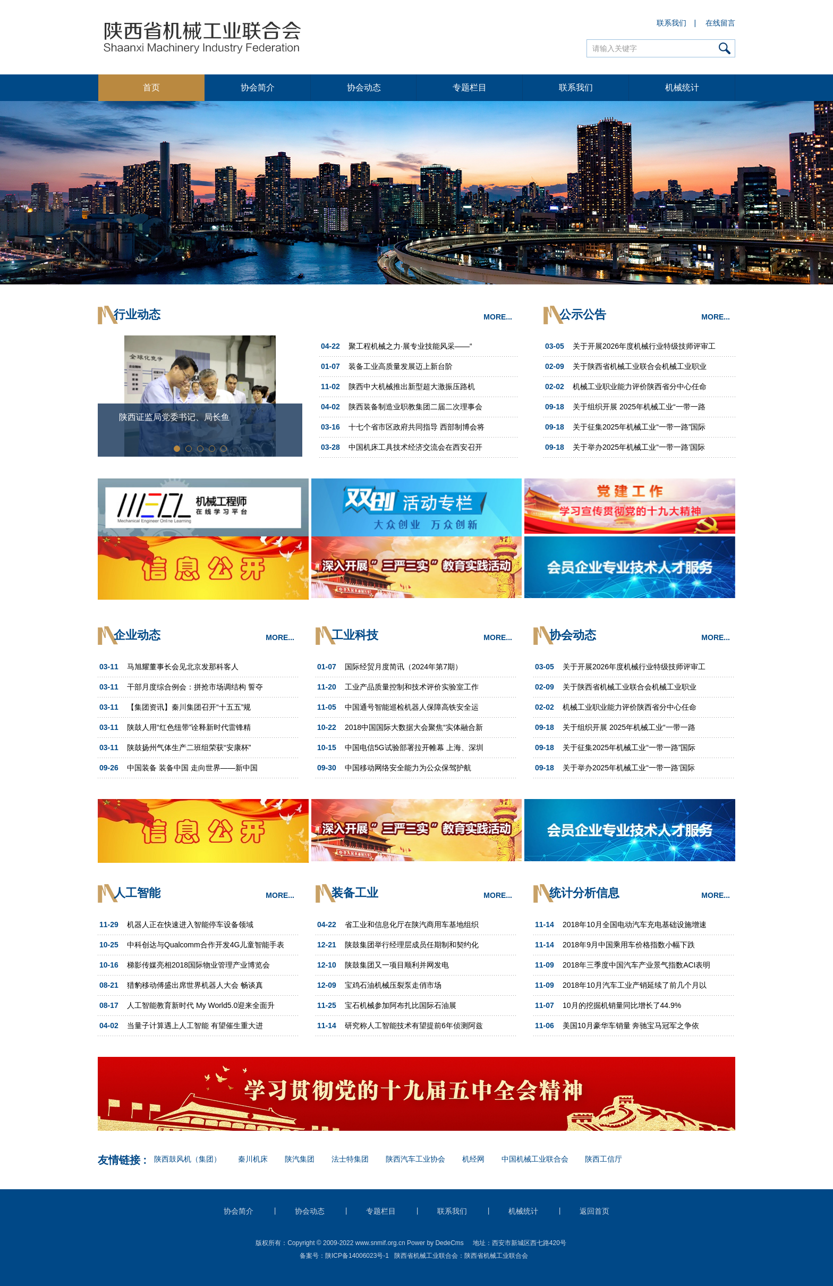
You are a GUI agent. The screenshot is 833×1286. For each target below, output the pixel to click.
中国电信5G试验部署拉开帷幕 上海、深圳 (414, 747)
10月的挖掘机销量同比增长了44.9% (622, 1005)
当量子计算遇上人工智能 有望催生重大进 (195, 1025)
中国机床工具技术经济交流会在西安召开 (415, 447)
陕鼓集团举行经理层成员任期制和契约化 (412, 944)
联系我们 (672, 23)
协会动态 (364, 87)
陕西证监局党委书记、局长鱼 (174, 417)
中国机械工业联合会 (535, 1159)
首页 (151, 87)
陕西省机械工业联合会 (496, 1255)
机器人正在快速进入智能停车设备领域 (190, 924)
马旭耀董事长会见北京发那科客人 (183, 666)
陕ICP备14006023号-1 (357, 1255)
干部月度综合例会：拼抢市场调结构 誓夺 (195, 687)
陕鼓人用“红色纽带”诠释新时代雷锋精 (189, 727)
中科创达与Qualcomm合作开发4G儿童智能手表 (205, 944)
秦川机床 (253, 1159)
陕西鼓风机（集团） (187, 1159)
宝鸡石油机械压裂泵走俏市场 (393, 985)
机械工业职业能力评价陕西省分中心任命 (640, 386)
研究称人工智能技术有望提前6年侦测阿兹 (414, 1025)
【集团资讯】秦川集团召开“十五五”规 (189, 707)
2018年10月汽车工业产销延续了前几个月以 (635, 985)
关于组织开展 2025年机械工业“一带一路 (639, 406)
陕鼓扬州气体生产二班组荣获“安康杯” (189, 747)
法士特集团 (350, 1159)
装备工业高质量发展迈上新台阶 (400, 366)
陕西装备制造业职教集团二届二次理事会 (415, 406)
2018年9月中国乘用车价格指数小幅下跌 (629, 944)
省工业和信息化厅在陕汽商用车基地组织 (412, 924)
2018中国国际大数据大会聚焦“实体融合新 (414, 727)
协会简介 (258, 87)
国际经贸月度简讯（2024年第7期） (403, 666)
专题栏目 (470, 87)
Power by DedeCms (435, 1243)
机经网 (473, 1159)
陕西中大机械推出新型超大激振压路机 (411, 386)
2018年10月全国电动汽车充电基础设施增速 (635, 924)
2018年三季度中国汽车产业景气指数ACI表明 (636, 965)
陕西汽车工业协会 (415, 1159)
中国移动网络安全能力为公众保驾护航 (408, 767)
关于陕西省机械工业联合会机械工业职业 (640, 366)
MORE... (497, 317)
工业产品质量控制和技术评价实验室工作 (412, 687)
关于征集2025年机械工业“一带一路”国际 (639, 427)
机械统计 (682, 87)
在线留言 (721, 23)
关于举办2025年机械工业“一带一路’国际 (639, 447)
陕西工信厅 (603, 1159)
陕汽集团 (299, 1159)
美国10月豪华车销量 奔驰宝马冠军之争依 (631, 1025)
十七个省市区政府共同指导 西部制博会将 (416, 427)
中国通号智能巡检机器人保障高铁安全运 (412, 707)
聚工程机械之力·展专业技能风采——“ (410, 346)
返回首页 (594, 1211)
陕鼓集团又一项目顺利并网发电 (397, 965)
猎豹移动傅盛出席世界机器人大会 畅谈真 (195, 985)
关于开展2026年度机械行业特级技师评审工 (644, 346)
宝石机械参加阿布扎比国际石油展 (400, 1005)
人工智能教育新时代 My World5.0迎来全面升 (201, 1005)
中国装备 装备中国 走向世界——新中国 (192, 767)
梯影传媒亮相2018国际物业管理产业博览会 (198, 965)
